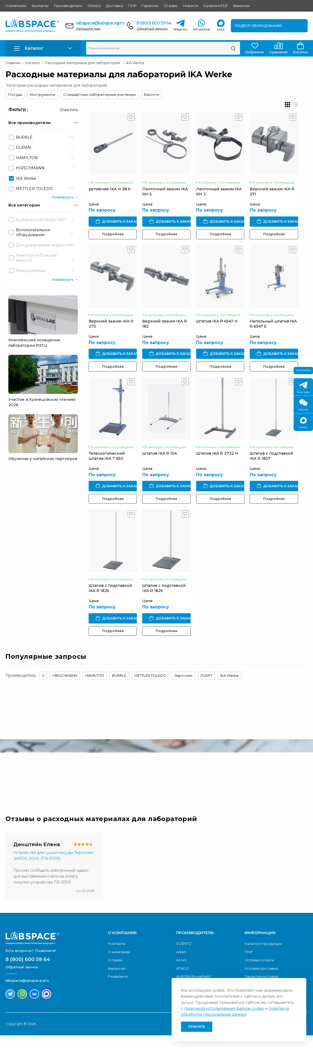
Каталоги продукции (263, 956)
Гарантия (150, 5)
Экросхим (183, 688)
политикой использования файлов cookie (224, 1008)
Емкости (151, 94)
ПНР (132, 5)
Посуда (15, 94)
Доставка (114, 5)
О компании (15, 5)
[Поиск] (233, 48)
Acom (181, 972)
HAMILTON (94, 688)
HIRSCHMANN (65, 688)
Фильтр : (18, 109)
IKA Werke (229, 688)
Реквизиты (118, 989)
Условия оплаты (259, 972)
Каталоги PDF (216, 5)
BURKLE (119, 688)
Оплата (94, 5)
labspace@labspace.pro (100, 23)
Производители (68, 5)
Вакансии (241, 5)
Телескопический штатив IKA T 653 (107, 465)
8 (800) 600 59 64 (154, 23)
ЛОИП (206, 688)
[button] (43, 48)
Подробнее (114, 237)
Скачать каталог (274, 781)
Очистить (69, 110)
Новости (191, 5)
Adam (181, 964)
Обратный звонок (152, 28)
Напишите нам (88, 28)
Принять (196, 1027)
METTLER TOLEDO (150, 688)
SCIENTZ (183, 956)
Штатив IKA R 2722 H (222, 462)
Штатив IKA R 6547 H (221, 327)
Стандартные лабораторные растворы (99, 94)
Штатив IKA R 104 (162, 462)
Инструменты (42, 94)
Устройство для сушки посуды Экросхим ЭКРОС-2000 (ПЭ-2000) (53, 868)
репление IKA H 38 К (110, 192)
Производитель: (21, 688)
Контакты (40, 5)
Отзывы (171, 5)
